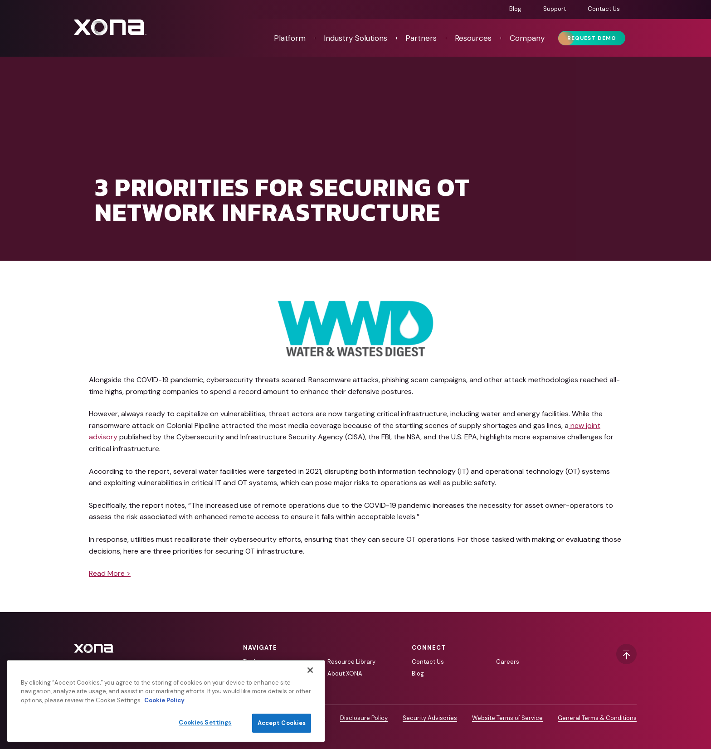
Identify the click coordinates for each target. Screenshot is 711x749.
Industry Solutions (355, 38)
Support (554, 9)
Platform (290, 38)
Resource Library (351, 662)
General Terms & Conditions (597, 718)
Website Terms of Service (507, 718)
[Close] (310, 670)
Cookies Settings (205, 722)
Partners (421, 38)
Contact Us (604, 9)
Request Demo (591, 38)
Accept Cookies (282, 723)
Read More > (110, 573)
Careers (507, 662)
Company (527, 38)
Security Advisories (430, 718)
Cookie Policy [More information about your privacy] (164, 700)
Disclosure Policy (364, 718)
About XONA (344, 673)
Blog (515, 9)
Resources (473, 38)
